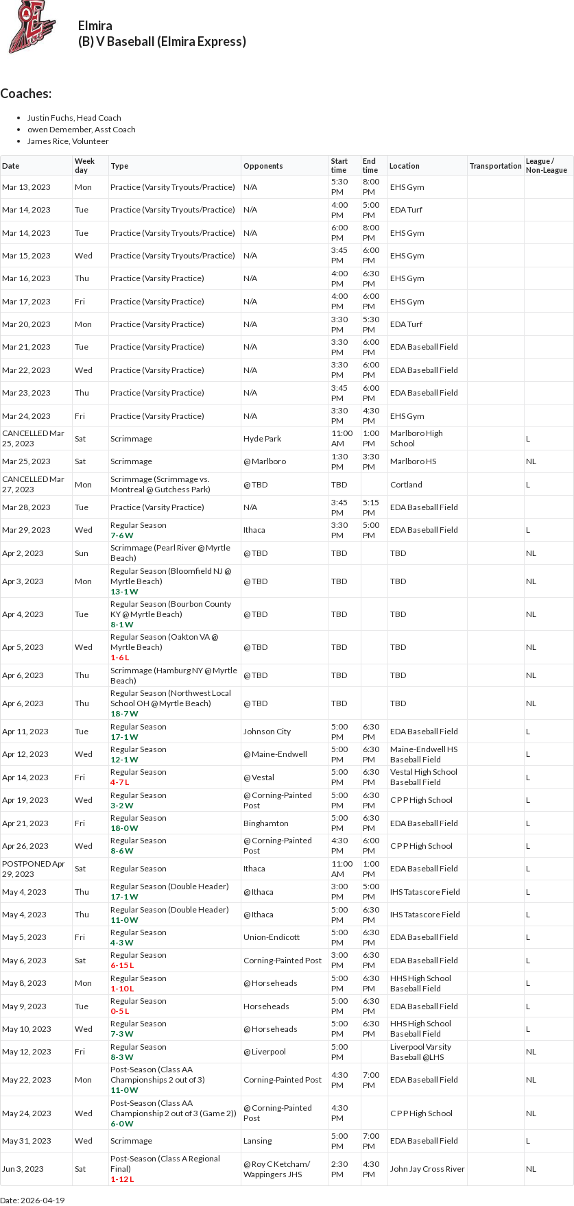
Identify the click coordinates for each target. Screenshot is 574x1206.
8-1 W (122, 624)
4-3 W (122, 942)
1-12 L (122, 1179)
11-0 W (124, 920)
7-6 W (122, 535)
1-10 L (122, 988)
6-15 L (122, 965)
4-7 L (119, 782)
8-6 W (122, 850)
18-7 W (124, 713)
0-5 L (119, 1011)
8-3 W (122, 1057)
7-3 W (122, 1033)
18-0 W (124, 828)
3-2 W (122, 805)
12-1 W (124, 759)
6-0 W (122, 1123)
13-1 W (124, 591)
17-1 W (124, 737)
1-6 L (119, 657)
